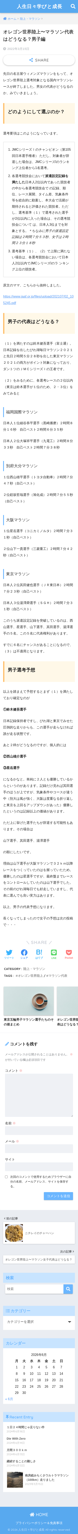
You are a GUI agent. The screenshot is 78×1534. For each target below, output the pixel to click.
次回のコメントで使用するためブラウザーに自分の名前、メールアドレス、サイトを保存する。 (40, 1181)
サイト (10, 1159)
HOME (39, 1514)
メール (12, 1141)
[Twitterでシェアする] (9, 954)
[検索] (68, 1289)
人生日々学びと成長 (39, 6)
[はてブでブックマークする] (39, 954)
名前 (10, 1123)
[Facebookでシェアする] (24, 954)
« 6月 (9, 1399)
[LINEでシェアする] (54, 955)
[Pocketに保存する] (69, 954)
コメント (13, 1070)
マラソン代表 (57, 976)
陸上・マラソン (34, 969)
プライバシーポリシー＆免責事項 (39, 1523)
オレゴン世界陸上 (30, 976)
